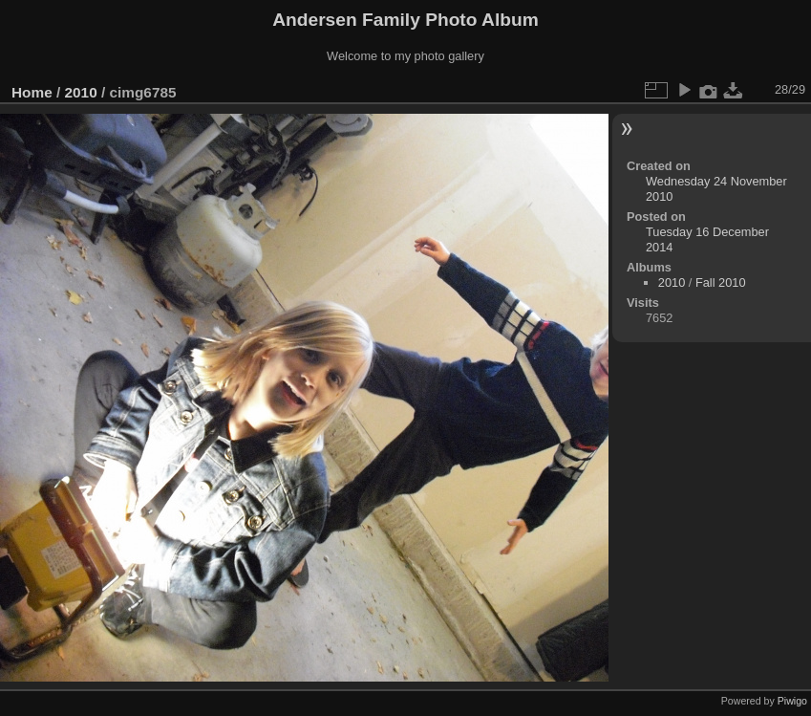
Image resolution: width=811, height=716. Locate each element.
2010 (81, 92)
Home (32, 92)
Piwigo (792, 700)
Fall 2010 (720, 282)
